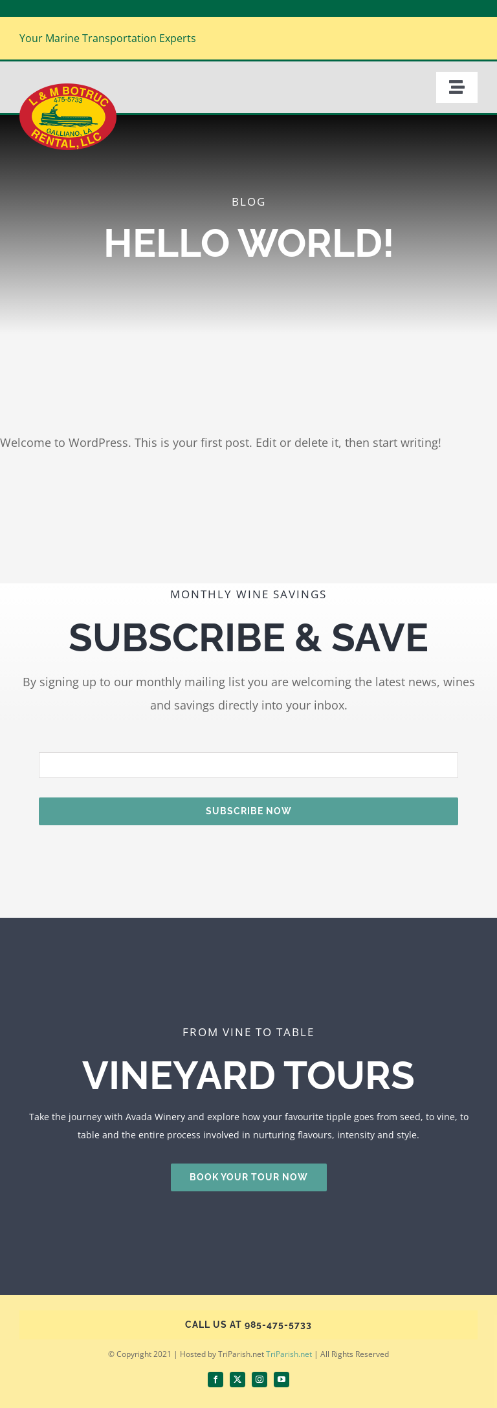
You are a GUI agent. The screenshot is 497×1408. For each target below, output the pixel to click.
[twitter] (237, 1379)
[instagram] (259, 1379)
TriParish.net (289, 1353)
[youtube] (281, 1379)
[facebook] (215, 1379)
